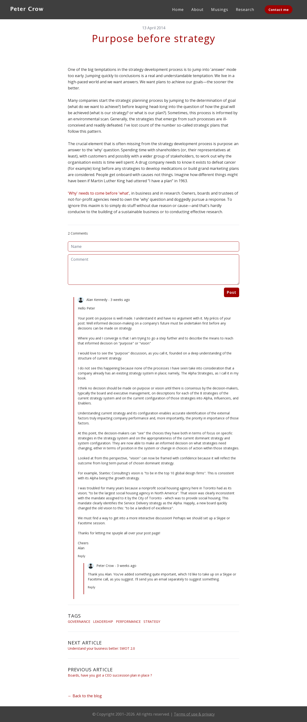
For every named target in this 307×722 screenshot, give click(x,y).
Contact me (278, 9)
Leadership (103, 621)
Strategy (152, 621)
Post (231, 292)
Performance (128, 621)
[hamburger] (52, 8)
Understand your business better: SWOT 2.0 (101, 648)
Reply (81, 556)
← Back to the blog (85, 695)
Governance (79, 621)
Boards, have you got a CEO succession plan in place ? (110, 675)
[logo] (27, 9)
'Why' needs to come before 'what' (98, 193)
